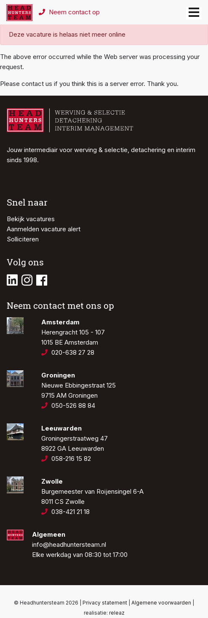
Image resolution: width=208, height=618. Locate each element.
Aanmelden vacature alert (43, 229)
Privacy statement (105, 602)
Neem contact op (69, 12)
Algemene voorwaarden (161, 602)
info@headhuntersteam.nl (69, 544)
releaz (117, 613)
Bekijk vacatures (31, 219)
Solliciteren (23, 239)
